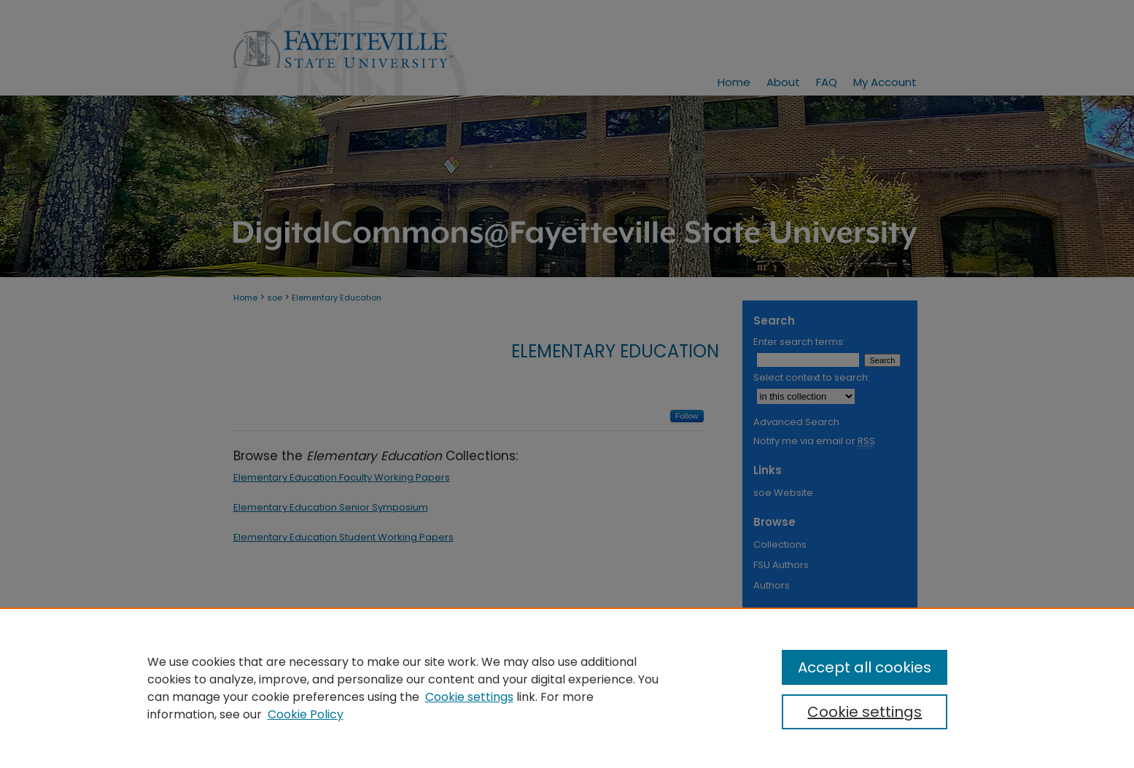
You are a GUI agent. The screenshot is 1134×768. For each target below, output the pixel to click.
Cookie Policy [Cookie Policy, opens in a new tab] (305, 714)
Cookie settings (469, 697)
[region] (567, 688)
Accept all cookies (864, 667)
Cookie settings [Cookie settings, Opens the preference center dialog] (864, 712)
